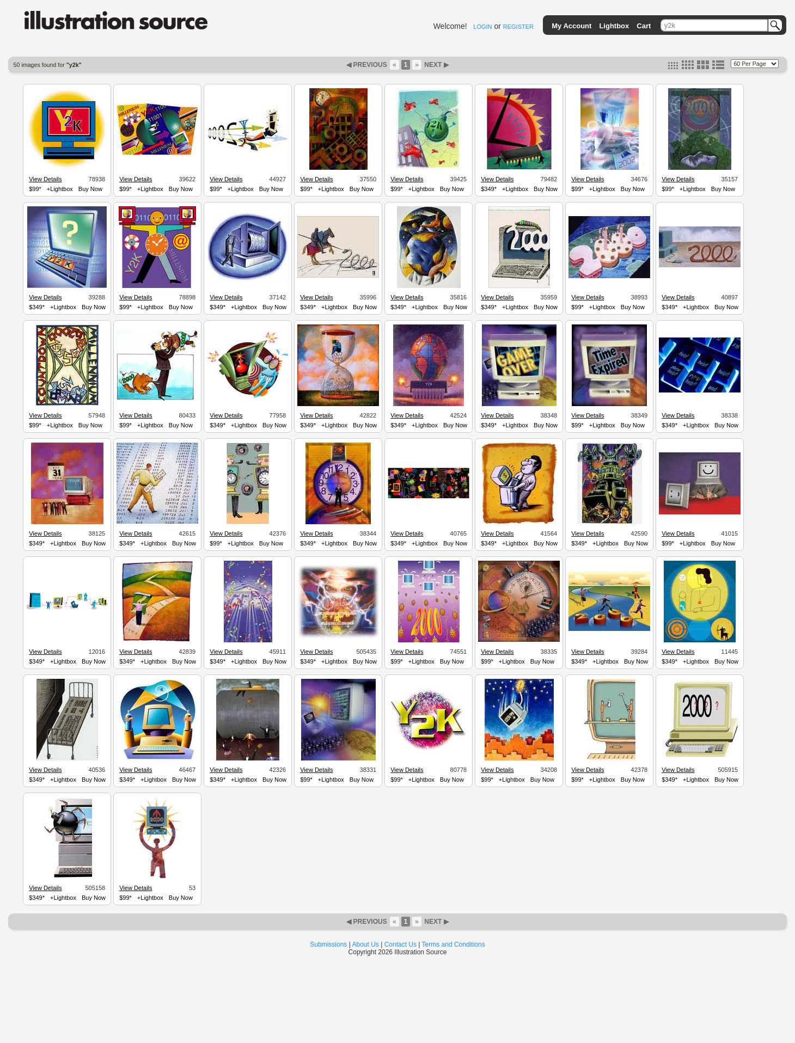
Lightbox (614, 26)
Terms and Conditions (453, 944)
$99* (35, 189)
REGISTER (518, 26)
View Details (45, 179)
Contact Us (400, 944)
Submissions (328, 944)
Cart (644, 26)
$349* (489, 189)
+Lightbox (60, 189)
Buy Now (90, 189)
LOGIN (482, 26)
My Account (571, 26)
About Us (365, 944)
